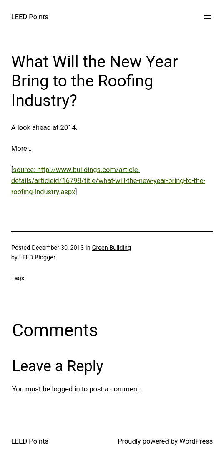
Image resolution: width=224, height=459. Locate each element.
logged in (66, 389)
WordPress (196, 441)
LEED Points (29, 17)
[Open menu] (208, 17)
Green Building (111, 247)
